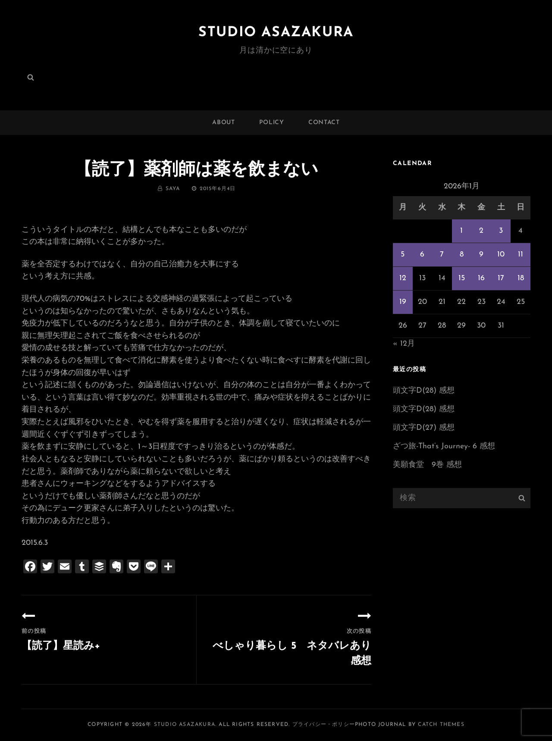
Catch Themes (441, 724)
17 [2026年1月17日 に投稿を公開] (501, 278)
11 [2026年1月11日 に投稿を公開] (520, 254)
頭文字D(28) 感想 (424, 391)
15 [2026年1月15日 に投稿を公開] (461, 278)
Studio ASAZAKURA (276, 33)
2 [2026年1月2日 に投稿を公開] (481, 231)
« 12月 (404, 344)
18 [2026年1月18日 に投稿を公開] (521, 278)
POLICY (271, 122)
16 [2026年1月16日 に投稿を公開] (481, 278)
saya (173, 188)
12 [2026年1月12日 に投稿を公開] (402, 278)
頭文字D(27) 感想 (424, 428)
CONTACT (324, 122)
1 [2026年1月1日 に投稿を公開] (461, 231)
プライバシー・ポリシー (323, 724)
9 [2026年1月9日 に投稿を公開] (481, 254)
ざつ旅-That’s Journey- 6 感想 (444, 446)
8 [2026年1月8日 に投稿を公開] (462, 254)
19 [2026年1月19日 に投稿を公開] (402, 302)
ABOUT (223, 122)
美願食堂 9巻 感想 (427, 465)
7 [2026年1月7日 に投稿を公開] (442, 254)
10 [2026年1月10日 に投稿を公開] (501, 254)
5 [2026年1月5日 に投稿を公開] (403, 254)
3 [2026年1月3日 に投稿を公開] (501, 231)
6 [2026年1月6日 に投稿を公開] (422, 254)
